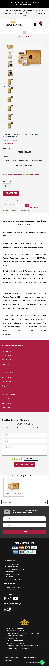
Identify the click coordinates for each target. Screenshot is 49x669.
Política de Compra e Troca (14, 569)
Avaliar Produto (24, 464)
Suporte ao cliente (11, 567)
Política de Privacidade (12, 564)
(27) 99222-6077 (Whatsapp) (14, 587)
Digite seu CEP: (9, 205)
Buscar (46, 502)
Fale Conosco (9, 572)
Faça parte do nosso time (13, 579)
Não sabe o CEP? (35, 207)
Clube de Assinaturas (11, 574)
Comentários (24, 450)
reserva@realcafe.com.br (13, 590)
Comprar (11, 193)
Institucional (9, 577)
